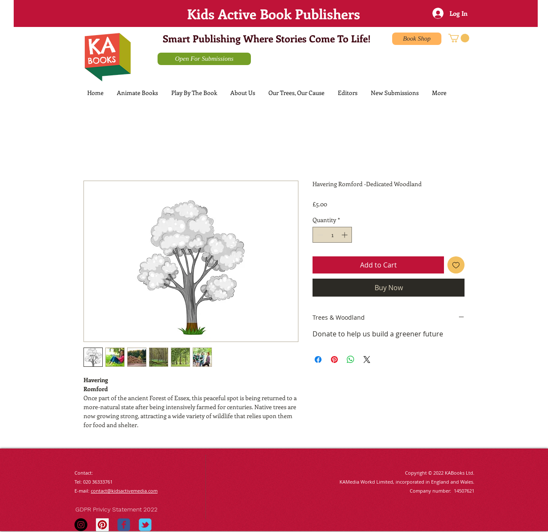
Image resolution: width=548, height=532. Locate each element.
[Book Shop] (416, 39)
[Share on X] (367, 359)
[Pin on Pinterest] (334, 359)
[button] (458, 38)
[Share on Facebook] (318, 359)
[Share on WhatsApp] (350, 359)
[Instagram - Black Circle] (80, 524)
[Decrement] (319, 234)
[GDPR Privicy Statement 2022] (124, 509)
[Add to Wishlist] (456, 264)
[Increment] (345, 234)
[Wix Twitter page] (145, 524)
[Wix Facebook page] (123, 524)
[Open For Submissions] (204, 59)
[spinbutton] (332, 234)
